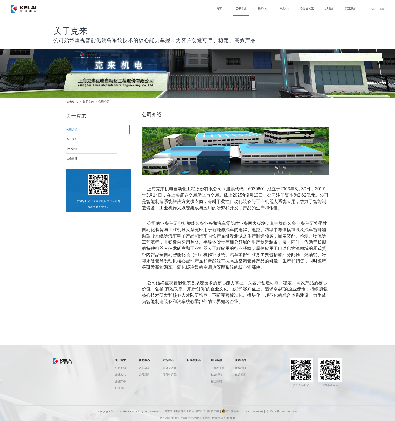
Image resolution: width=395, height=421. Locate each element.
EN (382, 8)
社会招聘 (216, 374)
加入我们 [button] (328, 8)
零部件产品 (170, 374)
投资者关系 (194, 360)
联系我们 (240, 360)
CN (373, 8)
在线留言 (240, 374)
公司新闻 (144, 374)
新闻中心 (144, 360)
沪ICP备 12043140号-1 (281, 411)
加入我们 (216, 360)
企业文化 (120, 374)
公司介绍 (103, 101)
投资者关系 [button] (307, 8)
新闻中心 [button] (263, 8)
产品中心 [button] (285, 8)
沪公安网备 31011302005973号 (242, 411)
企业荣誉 (120, 381)
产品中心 (168, 360)
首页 (219, 8)
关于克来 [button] (241, 8)
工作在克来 (218, 367)
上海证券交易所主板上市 (195, 417)
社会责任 (120, 387)
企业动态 (144, 367)
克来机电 (72, 101)
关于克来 (88, 101)
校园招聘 (216, 381)
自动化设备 (170, 367)
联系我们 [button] (350, 8)
